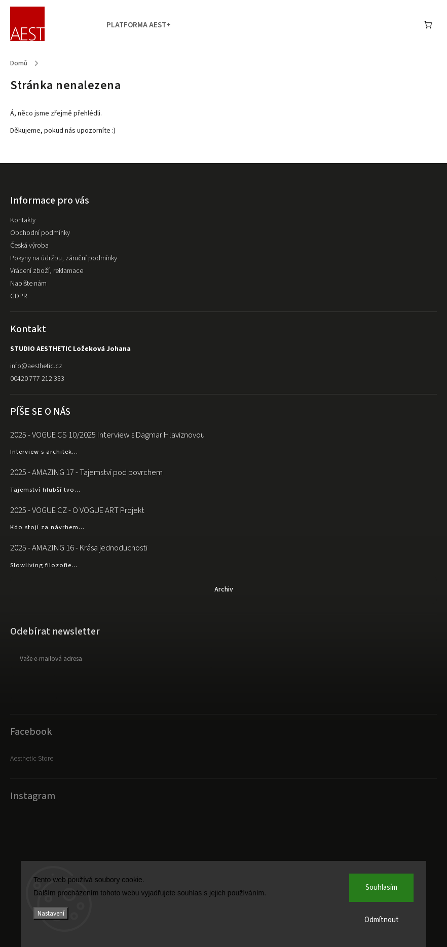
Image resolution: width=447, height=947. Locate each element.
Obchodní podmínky (40, 233)
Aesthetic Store (31, 759)
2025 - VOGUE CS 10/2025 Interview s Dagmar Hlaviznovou (107, 435)
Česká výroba (29, 246)
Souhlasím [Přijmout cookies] (381, 887)
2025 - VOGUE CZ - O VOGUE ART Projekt (77, 510)
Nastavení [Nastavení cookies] (51, 913)
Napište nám (28, 284)
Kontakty (22, 220)
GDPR (18, 296)
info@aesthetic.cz (36, 366)
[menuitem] (143, 25)
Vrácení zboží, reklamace (46, 271)
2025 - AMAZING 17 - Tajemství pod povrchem (86, 472)
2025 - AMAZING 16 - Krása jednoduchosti (78, 548)
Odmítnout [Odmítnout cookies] (381, 920)
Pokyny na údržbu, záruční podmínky (63, 258)
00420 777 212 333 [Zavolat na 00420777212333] (37, 379)
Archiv (223, 589)
